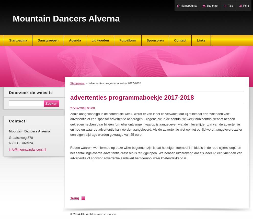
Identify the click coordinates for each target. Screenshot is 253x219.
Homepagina (189, 5)
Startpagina (77, 83)
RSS (230, 5)
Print (246, 5)
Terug (74, 198)
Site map (211, 5)
